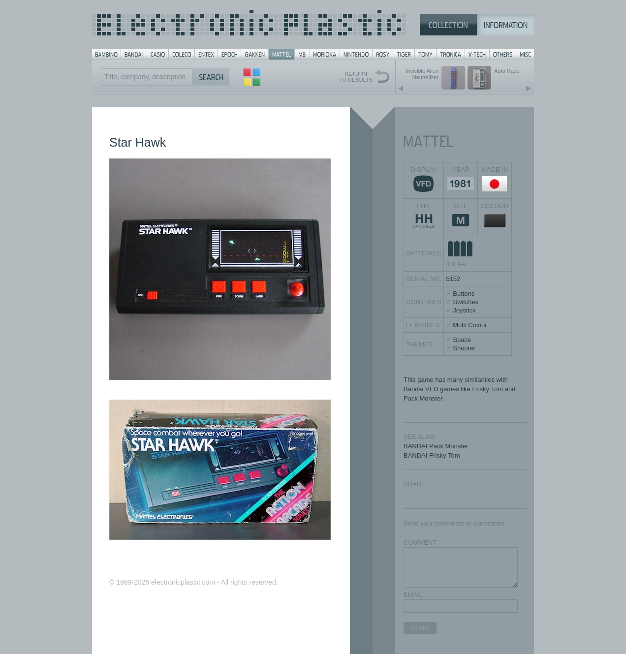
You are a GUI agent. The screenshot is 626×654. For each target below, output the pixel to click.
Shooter (464, 348)
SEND (420, 628)
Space (462, 339)
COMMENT (420, 542)
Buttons (463, 293)
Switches (465, 302)
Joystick (464, 310)
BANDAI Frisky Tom (432, 455)
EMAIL (413, 594)
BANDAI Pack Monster (436, 446)
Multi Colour (470, 325)
